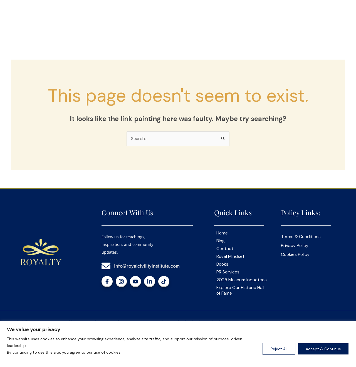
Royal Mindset (230, 257)
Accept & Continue (323, 348)
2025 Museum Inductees (241, 280)
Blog (220, 241)
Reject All (279, 348)
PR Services (227, 272)
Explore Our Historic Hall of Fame (240, 290)
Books (222, 264)
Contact (225, 249)
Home (222, 233)
